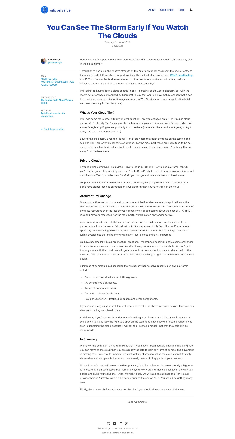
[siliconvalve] (56, 9)
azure (44, 85)
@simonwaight (55, 62)
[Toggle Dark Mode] (191, 9)
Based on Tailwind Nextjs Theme (118, 432)
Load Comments (137, 401)
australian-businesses (54, 82)
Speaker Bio (167, 9)
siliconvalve (131, 428)
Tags (181, 9)
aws (72, 82)
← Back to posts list (52, 129)
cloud (53, 85)
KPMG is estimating (181, 75)
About (151, 9)
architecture (49, 79)
